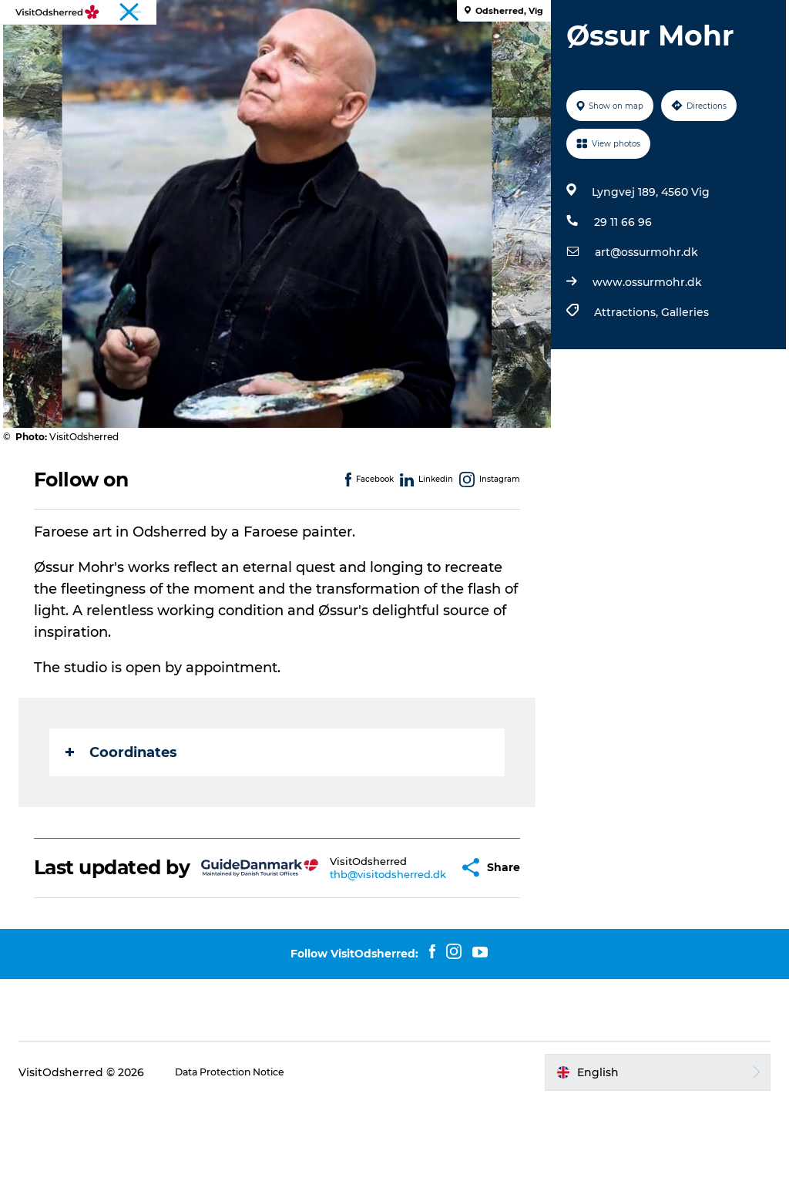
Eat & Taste (378, 49)
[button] (426, 952)
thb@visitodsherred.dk (361, 958)
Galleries (680, 385)
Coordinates (134, 825)
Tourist (686, 14)
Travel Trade (745, 14)
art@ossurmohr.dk (641, 325)
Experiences (205, 49)
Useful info (588, 49)
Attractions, (622, 385)
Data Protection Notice (251, 1168)
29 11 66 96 (618, 295)
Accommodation (484, 49)
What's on (293, 49)
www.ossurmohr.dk (642, 355)
